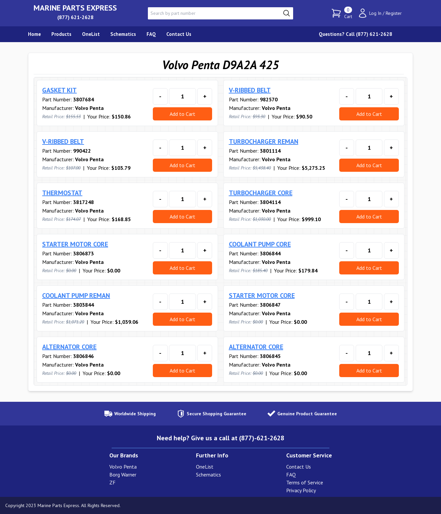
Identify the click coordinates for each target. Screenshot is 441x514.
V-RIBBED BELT (250, 90)
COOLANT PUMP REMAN (76, 295)
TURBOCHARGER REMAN (263, 141)
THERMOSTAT (62, 193)
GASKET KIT (59, 90)
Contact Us (298, 466)
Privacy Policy (301, 490)
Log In (375, 13)
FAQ (291, 474)
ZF (112, 482)
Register (394, 13)
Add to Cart (182, 114)
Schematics (208, 474)
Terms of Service (304, 482)
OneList (204, 466)
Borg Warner (122, 474)
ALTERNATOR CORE (69, 347)
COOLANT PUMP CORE (260, 244)
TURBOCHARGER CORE (260, 193)
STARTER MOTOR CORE (75, 244)
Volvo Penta (123, 466)
